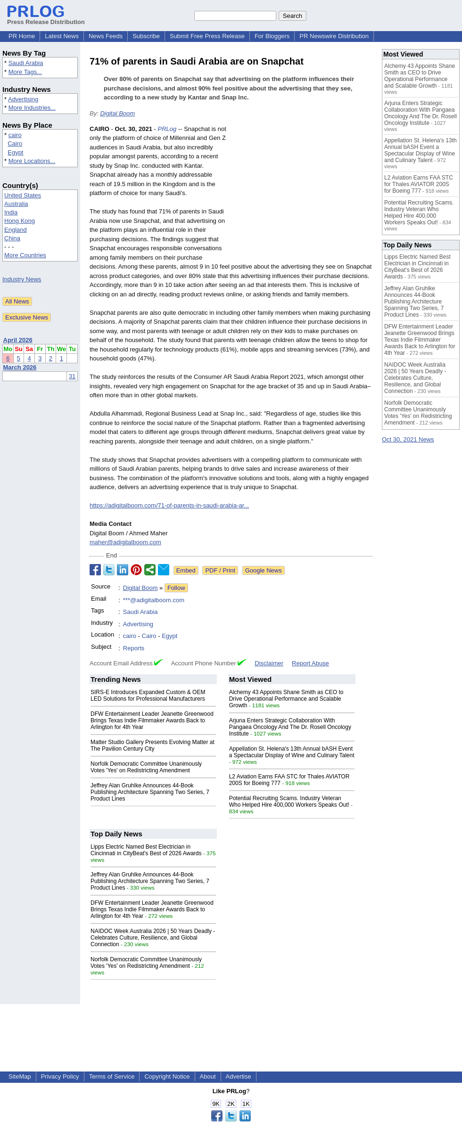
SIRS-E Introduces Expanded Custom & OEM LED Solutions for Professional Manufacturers (148, 695)
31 (72, 376)
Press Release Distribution (46, 18)
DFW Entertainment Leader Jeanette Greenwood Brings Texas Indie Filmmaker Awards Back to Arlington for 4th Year (152, 720)
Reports (134, 648)
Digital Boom (117, 113)
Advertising (23, 99)
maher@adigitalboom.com (125, 542)
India (10, 212)
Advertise (238, 1076)
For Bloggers (272, 36)
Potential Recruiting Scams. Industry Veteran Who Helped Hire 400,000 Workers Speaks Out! (289, 801)
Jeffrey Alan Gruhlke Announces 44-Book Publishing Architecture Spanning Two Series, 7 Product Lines (150, 792)
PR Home (21, 36)
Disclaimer (269, 663)
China (12, 238)
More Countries (25, 255)
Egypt (15, 152)
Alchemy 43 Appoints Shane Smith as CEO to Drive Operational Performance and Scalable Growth (286, 699)
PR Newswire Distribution (334, 36)
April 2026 (18, 340)
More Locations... (32, 160)
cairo (15, 135)
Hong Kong (19, 220)
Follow (176, 587)
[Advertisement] (301, 194)
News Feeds (106, 36)
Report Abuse (310, 663)
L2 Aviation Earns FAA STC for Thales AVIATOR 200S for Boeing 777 (418, 184)
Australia (16, 203)
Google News (263, 570)
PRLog (167, 128)
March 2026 (20, 367)
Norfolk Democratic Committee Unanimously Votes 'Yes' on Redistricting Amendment (146, 767)
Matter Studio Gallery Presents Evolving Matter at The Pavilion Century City (152, 745)
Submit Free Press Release (207, 36)
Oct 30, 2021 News (408, 439)
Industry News (21, 279)
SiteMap (19, 1076)
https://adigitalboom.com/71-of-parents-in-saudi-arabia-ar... (169, 505)
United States (22, 195)
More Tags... (25, 71)
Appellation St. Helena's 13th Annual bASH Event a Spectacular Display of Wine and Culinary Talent (292, 752)
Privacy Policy (60, 1076)
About (208, 1076)
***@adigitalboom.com (153, 600)
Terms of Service (112, 1076)
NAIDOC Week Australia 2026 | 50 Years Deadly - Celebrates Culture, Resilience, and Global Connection (153, 938)
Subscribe (146, 36)
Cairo (15, 143)
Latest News (62, 36)
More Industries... (32, 107)
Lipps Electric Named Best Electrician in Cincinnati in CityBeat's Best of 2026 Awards (146, 850)
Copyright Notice (167, 1076)
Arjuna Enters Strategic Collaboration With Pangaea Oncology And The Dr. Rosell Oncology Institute (290, 727)
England (15, 229)
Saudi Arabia (25, 62)
